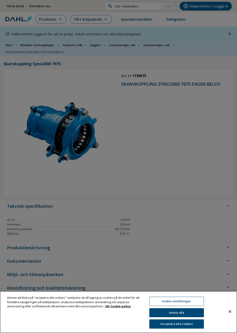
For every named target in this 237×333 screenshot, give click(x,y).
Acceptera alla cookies (176, 326)
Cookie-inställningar (176, 304)
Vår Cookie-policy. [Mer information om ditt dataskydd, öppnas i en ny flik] (118, 309)
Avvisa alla (176, 315)
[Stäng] (230, 314)
